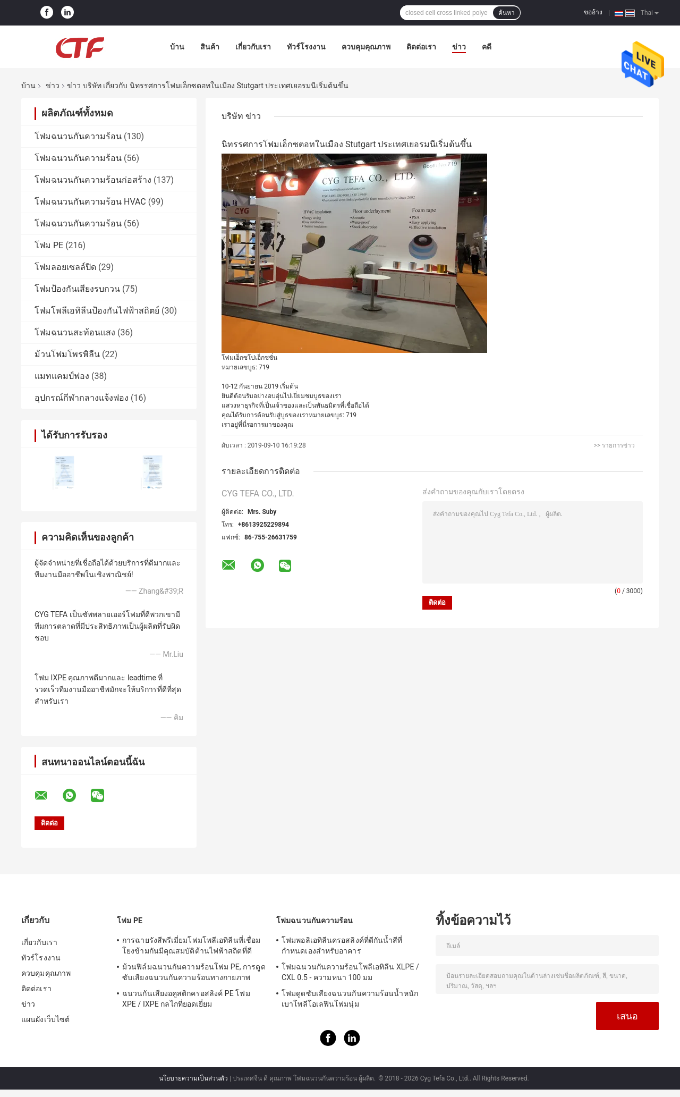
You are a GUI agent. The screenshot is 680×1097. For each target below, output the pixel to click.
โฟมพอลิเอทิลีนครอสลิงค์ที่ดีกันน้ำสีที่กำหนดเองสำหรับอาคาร (342, 945)
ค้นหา (506, 12)
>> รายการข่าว (614, 445)
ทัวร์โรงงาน (306, 47)
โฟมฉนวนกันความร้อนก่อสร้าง (93, 180)
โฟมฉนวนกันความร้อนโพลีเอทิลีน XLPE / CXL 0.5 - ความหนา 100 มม (350, 972)
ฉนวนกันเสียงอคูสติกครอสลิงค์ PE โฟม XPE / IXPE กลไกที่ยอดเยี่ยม (186, 998)
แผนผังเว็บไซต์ (45, 1019)
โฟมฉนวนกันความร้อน (78, 136)
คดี (486, 47)
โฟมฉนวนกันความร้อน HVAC (90, 202)
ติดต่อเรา (421, 47)
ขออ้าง (593, 12)
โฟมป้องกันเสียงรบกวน (77, 289)
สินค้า (209, 47)
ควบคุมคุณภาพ (366, 47)
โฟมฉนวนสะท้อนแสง (75, 332)
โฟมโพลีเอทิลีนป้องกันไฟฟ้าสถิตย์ (97, 311)
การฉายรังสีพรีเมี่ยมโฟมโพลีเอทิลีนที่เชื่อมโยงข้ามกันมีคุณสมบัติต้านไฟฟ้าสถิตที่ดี (191, 945)
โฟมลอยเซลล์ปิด (65, 267)
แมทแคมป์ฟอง (62, 376)
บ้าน (177, 47)
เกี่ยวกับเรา (253, 47)
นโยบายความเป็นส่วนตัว (193, 1078)
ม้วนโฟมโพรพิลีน (67, 354)
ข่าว (459, 47)
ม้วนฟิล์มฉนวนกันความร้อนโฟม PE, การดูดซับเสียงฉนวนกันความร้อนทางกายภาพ (194, 972)
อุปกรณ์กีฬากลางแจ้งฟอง (82, 398)
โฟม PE (49, 245)
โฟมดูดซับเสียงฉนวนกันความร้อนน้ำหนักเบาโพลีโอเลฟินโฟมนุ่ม (350, 998)
